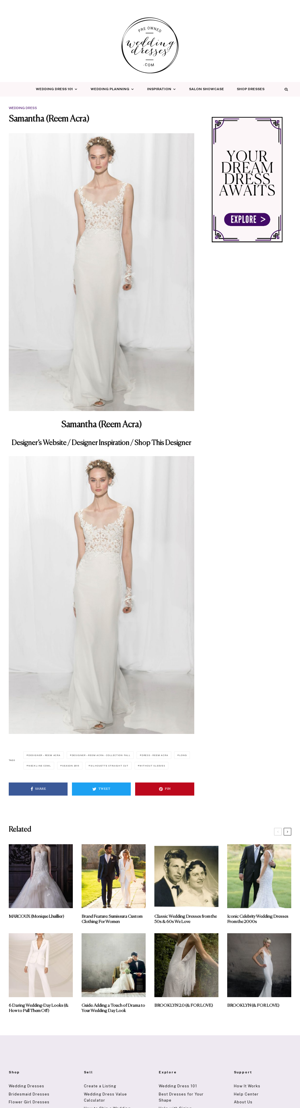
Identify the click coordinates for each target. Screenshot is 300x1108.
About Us (243, 1102)
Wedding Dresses (26, 1086)
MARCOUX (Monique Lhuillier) (36, 916)
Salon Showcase (206, 89)
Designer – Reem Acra (44, 755)
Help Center (246, 1094)
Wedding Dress (23, 108)
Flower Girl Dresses (29, 1102)
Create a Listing (100, 1086)
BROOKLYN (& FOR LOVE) (253, 1005)
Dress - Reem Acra (155, 755)
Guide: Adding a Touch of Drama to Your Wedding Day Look (113, 1008)
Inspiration (159, 89)
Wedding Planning (110, 89)
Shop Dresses (250, 89)
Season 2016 (70, 765)
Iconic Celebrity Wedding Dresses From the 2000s (257, 919)
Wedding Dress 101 (54, 89)
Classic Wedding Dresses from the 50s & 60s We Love (185, 919)
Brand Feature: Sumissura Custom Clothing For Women (112, 919)
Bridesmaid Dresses (29, 1094)
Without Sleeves (152, 765)
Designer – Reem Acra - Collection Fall (101, 755)
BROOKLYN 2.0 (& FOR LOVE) (183, 1005)
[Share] (38, 789)
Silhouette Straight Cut (109, 765)
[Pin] (164, 789)
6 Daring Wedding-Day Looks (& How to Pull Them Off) (38, 1008)
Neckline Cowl (39, 765)
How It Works (247, 1086)
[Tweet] (101, 789)
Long (183, 755)
